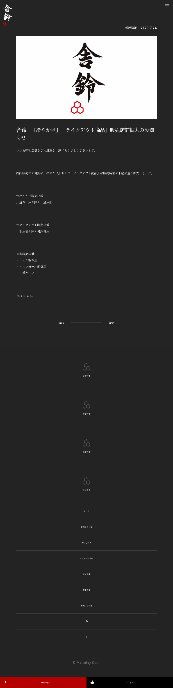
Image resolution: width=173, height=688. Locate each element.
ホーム (86, 511)
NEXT (109, 322)
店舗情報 (86, 574)
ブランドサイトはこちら (32, 295)
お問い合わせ (86, 606)
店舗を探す (27, 682)
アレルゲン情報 (86, 558)
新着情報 (86, 590)
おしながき (86, 542)
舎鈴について (86, 527)
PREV (63, 322)
